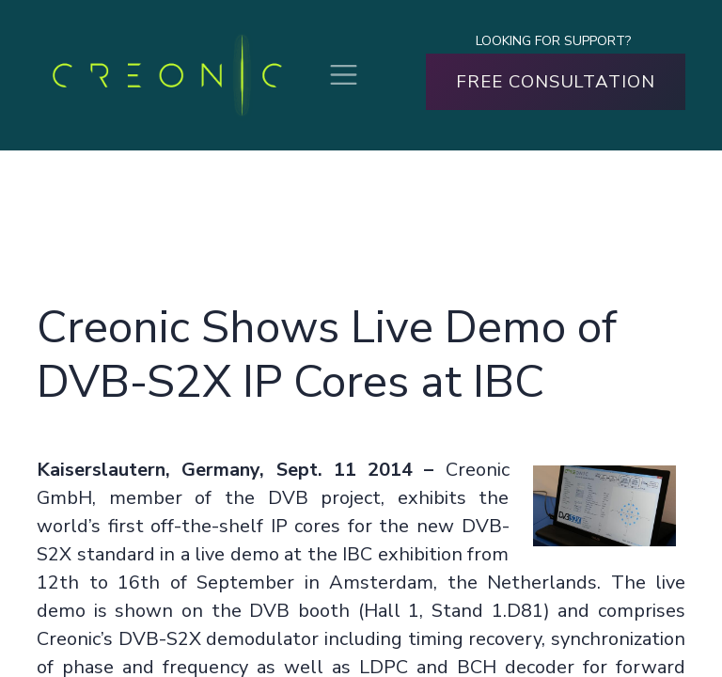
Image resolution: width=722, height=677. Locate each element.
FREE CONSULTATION (555, 82)
